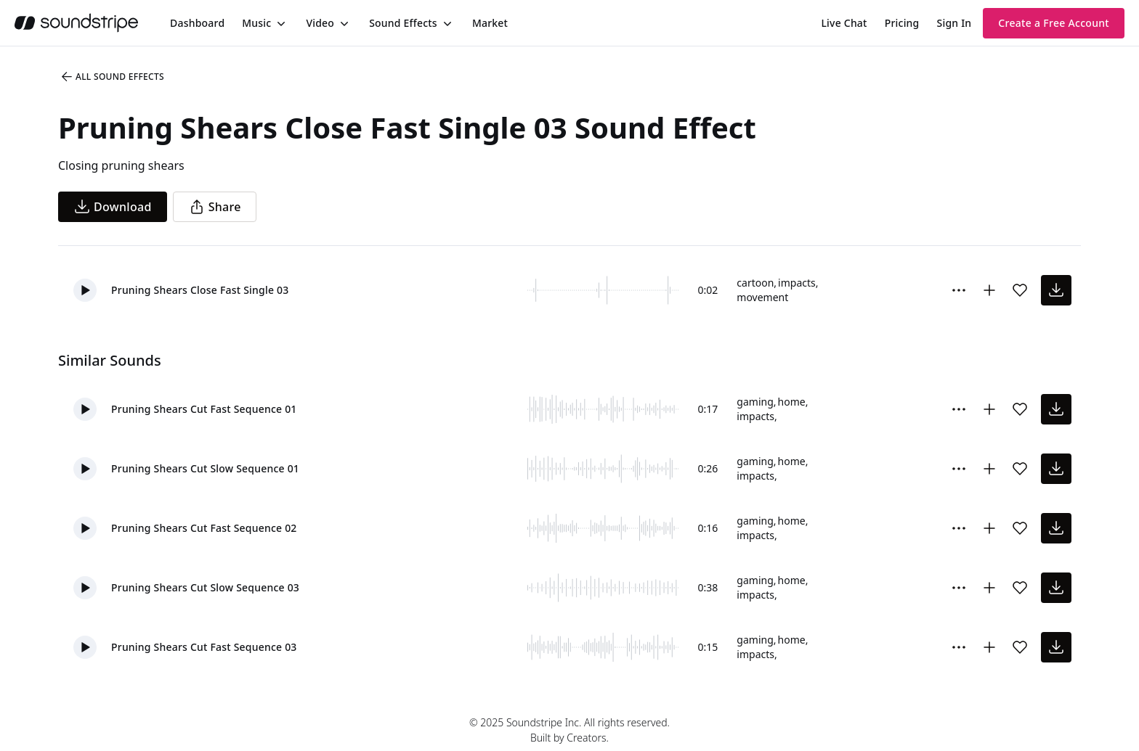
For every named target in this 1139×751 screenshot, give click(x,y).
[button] (85, 290)
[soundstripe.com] (76, 23)
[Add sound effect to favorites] (1020, 290)
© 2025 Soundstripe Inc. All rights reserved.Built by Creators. (569, 729)
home (792, 402)
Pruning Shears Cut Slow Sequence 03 (205, 587)
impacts (797, 283)
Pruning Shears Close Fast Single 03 (199, 290)
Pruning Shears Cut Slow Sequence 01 (205, 468)
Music (256, 23)
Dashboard (197, 23)
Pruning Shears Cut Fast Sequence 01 (204, 409)
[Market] (489, 23)
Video (320, 23)
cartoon (755, 283)
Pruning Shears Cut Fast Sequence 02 (204, 528)
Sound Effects (403, 23)
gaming (755, 402)
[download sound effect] (1056, 290)
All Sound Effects (112, 77)
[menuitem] (197, 22)
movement (762, 297)
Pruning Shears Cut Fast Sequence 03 (204, 647)
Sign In (954, 23)
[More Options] (959, 290)
